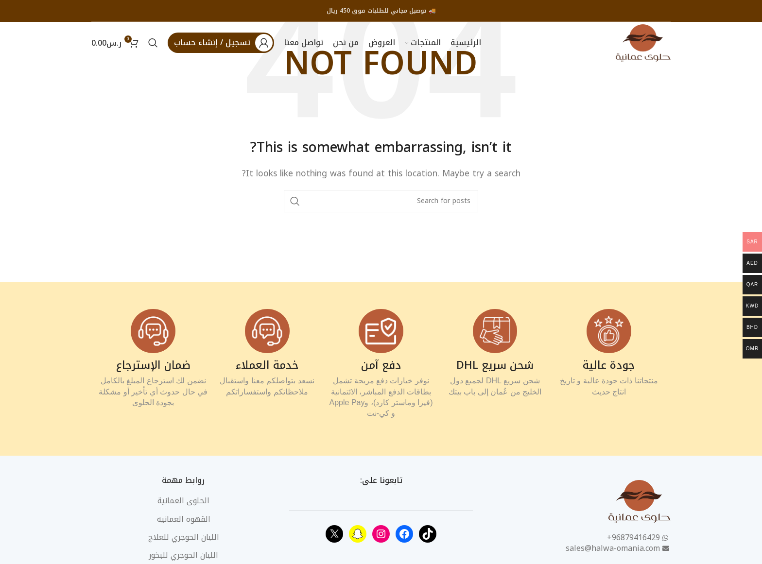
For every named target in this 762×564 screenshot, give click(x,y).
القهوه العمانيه (183, 520)
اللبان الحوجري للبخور (183, 557)
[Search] (153, 43)
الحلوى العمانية (183, 502)
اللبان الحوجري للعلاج (183, 538)
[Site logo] (642, 43)
